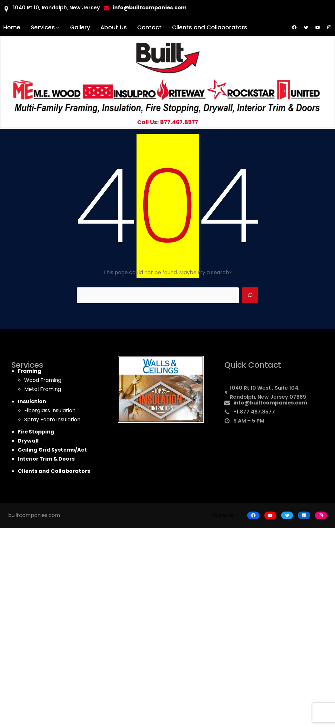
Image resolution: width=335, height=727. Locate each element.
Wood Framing (42, 380)
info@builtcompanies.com (270, 404)
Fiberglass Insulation (50, 410)
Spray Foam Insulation (52, 419)
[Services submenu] (58, 27)
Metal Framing (42, 389)
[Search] (250, 295)
